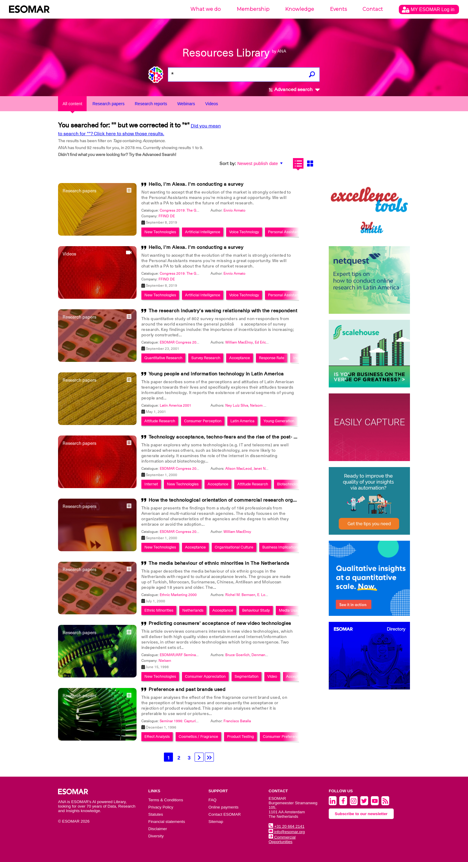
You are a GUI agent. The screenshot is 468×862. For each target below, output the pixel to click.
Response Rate (271, 357)
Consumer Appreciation (205, 676)
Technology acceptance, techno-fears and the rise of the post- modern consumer (242, 437)
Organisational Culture (234, 547)
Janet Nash (262, 468)
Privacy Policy (160, 807)
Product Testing (240, 736)
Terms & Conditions (165, 800)
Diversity (156, 836)
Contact (372, 9)
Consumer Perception (202, 420)
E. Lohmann (266, 594)
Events (338, 9)
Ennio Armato (234, 210)
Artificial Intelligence (202, 231)
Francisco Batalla (237, 721)
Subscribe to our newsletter (361, 814)
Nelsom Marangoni (265, 405)
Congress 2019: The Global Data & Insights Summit (201, 210)
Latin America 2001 (175, 405)
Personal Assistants (284, 231)
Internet (151, 484)
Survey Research (205, 357)
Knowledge (299, 9)
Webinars (186, 103)
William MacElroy (239, 342)
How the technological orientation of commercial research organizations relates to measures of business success (280, 500)
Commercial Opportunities (282, 839)
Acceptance (239, 357)
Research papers (108, 103)
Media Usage (290, 610)
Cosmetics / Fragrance (198, 736)
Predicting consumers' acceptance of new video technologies (220, 623)
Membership (253, 9)
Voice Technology (244, 231)
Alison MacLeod (238, 468)
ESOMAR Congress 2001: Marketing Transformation (202, 342)
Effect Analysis (157, 736)
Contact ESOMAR (224, 814)
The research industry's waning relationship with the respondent (223, 311)
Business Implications (280, 547)
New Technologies (160, 231)
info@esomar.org (287, 832)
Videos (211, 103)
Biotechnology (289, 484)
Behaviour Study (256, 610)
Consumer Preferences (283, 736)
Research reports (151, 103)
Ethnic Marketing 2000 (178, 594)
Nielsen (165, 660)
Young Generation (278, 420)
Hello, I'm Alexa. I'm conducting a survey (196, 184)
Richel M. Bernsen (240, 594)
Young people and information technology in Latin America (216, 374)
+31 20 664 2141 (286, 826)
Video (272, 676)
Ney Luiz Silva (236, 405)
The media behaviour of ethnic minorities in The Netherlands (219, 563)
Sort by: (228, 163)
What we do (205, 9)
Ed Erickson (264, 342)
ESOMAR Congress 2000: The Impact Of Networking (202, 468)
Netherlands (192, 610)
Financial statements (166, 821)
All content (72, 103)
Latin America (242, 420)
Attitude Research (159, 420)
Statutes (155, 814)
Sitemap (215, 821)
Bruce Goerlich (237, 655)
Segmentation (246, 676)
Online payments (223, 807)
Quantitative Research (163, 357)
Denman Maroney (266, 655)
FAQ (212, 800)
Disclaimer (157, 829)
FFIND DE (167, 216)
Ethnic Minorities (158, 610)
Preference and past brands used (187, 689)
